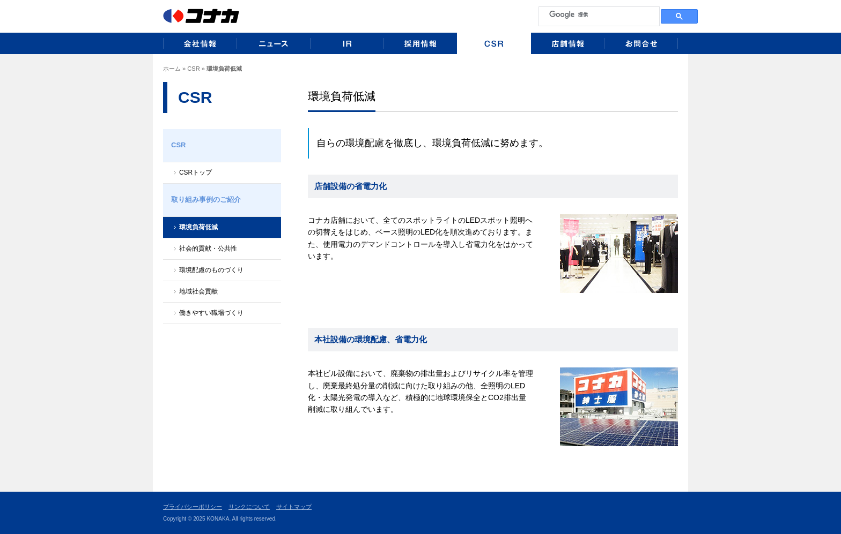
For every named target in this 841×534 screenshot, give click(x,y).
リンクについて (249, 506)
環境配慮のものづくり (211, 270)
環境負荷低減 (198, 227)
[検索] (598, 14)
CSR (193, 68)
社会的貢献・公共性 (208, 248)
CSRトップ (195, 172)
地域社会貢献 (198, 291)
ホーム (172, 68)
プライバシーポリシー (192, 506)
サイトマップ (294, 506)
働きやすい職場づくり (211, 313)
